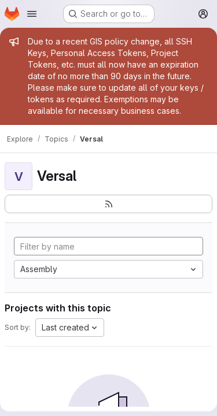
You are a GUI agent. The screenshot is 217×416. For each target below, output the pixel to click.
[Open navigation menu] (32, 14)
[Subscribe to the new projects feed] (108, 204)
